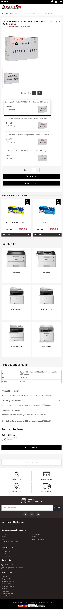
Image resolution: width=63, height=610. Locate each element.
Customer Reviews (7, 593)
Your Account (5, 551)
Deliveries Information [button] (11, 410)
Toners (3, 534)
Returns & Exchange (7, 581)
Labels (3, 536)
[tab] (31, 391)
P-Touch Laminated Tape (9, 541)
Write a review (25, 26)
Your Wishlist (5, 556)
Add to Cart (31, 176)
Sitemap (4, 588)
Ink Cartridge (36, 534)
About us (4, 576)
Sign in (4, 2)
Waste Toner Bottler (38, 539)
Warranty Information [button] (11, 401)
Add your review (31, 447)
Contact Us (5, 591)
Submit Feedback (7, 596)
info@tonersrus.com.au (12, 568)
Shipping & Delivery (7, 579)
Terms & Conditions (7, 586)
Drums (34, 536)
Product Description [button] (10, 391)
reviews (17, 26)
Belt (2, 539)
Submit (57, 508)
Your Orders (5, 554)
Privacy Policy (6, 584)
